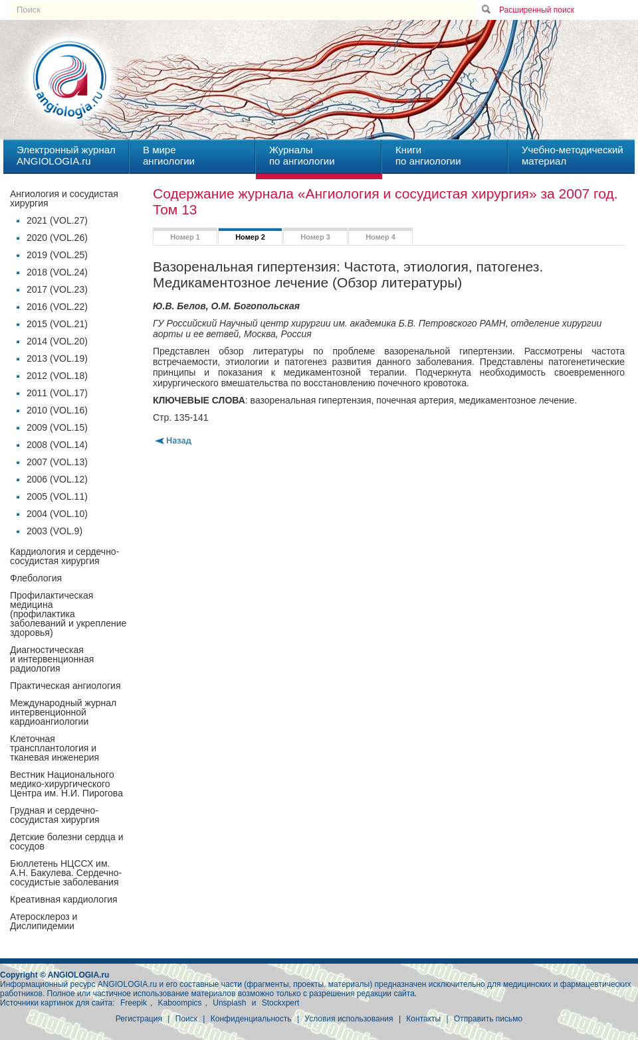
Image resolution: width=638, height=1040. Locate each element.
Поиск (186, 1018)
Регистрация (139, 1018)
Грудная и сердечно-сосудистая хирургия (55, 815)
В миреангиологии (169, 155)
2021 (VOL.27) (57, 220)
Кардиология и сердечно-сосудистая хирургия (64, 556)
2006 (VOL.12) (57, 479)
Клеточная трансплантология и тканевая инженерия (54, 748)
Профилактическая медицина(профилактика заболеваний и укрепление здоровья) (68, 614)
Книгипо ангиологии (428, 155)
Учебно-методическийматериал (572, 155)
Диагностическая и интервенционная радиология (52, 659)
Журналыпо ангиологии (302, 155)
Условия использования (348, 1018)
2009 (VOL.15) (57, 427)
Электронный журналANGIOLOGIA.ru (66, 155)
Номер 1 (185, 237)
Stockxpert (281, 1002)
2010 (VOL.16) (57, 410)
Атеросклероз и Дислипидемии (43, 921)
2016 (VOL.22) (57, 306)
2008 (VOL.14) (57, 444)
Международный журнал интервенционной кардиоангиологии (63, 712)
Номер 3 (315, 237)
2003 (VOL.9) (54, 531)
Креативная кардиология (64, 899)
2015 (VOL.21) (57, 324)
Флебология (36, 578)
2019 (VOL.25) (57, 255)
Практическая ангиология (65, 685)
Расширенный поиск (536, 10)
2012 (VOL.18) (57, 375)
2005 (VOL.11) (57, 496)
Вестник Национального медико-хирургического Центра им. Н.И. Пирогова (66, 783)
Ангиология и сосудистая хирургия (64, 198)
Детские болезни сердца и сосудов (67, 842)
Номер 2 (250, 237)
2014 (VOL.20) (57, 341)
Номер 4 (380, 237)
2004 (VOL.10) (57, 513)
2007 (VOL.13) (57, 462)
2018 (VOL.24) (57, 272)
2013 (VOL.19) (57, 358)
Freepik (133, 1002)
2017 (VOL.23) (57, 289)
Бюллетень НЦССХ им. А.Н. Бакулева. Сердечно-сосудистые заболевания (66, 872)
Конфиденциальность (251, 1018)
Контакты (423, 1018)
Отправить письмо (488, 1018)
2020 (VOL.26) (57, 237)
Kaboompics (180, 1002)
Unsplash (229, 1002)
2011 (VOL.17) (57, 393)
